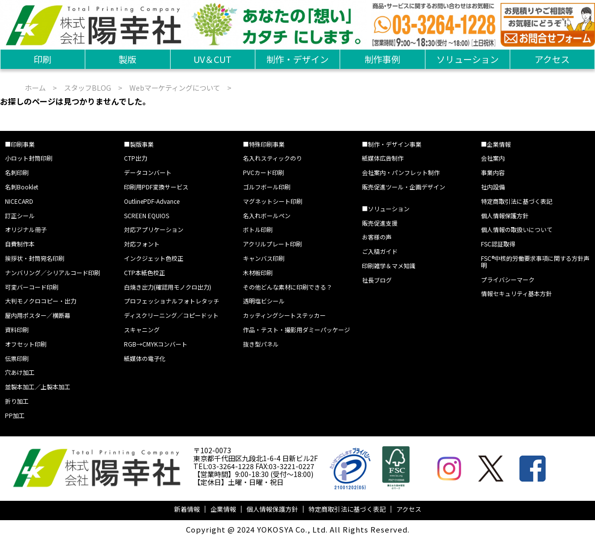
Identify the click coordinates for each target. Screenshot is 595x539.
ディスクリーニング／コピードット (171, 315)
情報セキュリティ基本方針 (516, 293)
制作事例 (382, 59)
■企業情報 (496, 144)
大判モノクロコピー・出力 (40, 301)
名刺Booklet (21, 186)
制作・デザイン (297, 59)
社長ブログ (377, 280)
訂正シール (20, 215)
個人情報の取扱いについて (516, 229)
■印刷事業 (20, 144)
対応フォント (142, 244)
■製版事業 (139, 144)
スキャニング (142, 329)
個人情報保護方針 (505, 215)
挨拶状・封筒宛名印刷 (34, 258)
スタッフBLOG (87, 87)
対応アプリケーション (153, 229)
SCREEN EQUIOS (146, 215)
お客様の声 (377, 237)
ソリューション (467, 59)
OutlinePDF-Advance (151, 201)
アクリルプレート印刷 (272, 244)
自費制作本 (20, 244)
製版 (127, 59)
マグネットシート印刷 (272, 201)
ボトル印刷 (258, 229)
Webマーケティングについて (174, 87)
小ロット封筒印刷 (29, 158)
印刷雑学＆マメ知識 (389, 265)
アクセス (552, 59)
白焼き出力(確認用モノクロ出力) (167, 287)
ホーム (35, 87)
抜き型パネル (261, 344)
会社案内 (493, 158)
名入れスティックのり (272, 158)
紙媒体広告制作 (383, 158)
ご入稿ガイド (380, 251)
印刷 (43, 59)
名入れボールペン (267, 215)
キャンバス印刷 (264, 258)
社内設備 (493, 186)
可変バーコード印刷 (32, 287)
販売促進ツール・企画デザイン (403, 186)
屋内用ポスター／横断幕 (37, 315)
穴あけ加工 (20, 372)
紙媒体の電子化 (145, 358)
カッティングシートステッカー (284, 315)
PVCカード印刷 (263, 172)
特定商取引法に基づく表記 (516, 201)
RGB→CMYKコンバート (155, 344)
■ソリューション (386, 208)
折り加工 (17, 401)
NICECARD (19, 201)
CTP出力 (135, 158)
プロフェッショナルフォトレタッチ (171, 301)
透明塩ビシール (264, 301)
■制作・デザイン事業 (391, 144)
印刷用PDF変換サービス (156, 186)
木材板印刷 (258, 272)
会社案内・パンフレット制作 (401, 172)
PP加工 (15, 415)
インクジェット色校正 (153, 258)
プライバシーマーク (508, 279)
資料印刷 (17, 329)
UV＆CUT (212, 59)
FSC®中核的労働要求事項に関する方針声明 (535, 261)
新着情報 (187, 509)
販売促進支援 (380, 223)
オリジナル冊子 (26, 229)
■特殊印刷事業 (264, 144)
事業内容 (493, 172)
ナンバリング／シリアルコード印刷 (52, 272)
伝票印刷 (17, 358)
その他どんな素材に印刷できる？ (287, 287)
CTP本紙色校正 (144, 272)
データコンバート (148, 172)
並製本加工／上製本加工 (37, 386)
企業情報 (223, 509)
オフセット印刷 (26, 344)
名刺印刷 (17, 172)
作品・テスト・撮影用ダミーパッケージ (296, 329)
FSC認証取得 (498, 244)
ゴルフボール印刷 (267, 186)
